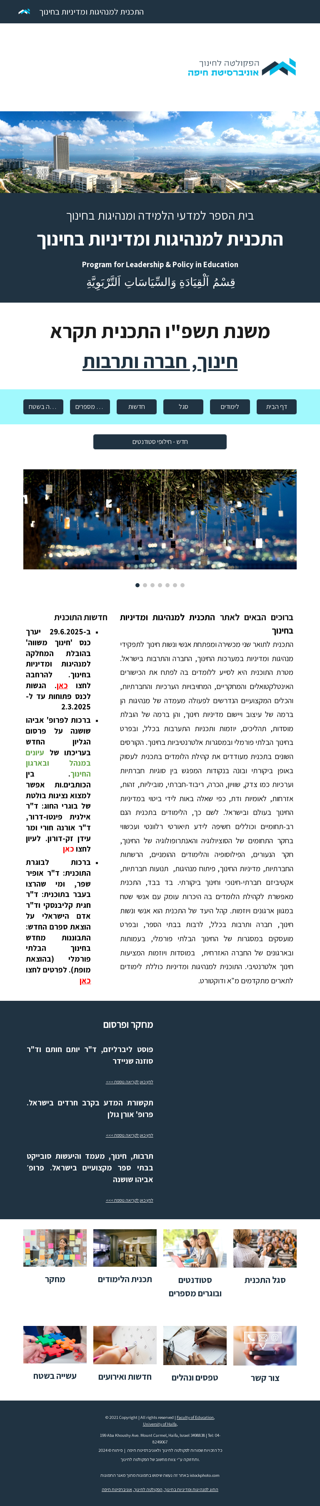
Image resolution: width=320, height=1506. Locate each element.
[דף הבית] (276, 407)
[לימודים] (229, 407)
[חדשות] (136, 407)
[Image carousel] (159, 528)
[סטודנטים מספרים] (89, 407)
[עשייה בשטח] (43, 407)
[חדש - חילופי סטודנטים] (160, 442)
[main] (159, 248)
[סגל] (183, 407)
